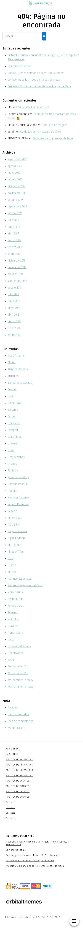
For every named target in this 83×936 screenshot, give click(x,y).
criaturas (13, 443)
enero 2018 (14, 335)
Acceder (12, 707)
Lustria (12, 565)
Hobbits (12, 491)
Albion (12, 362)
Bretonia (13, 409)
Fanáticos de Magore (54, 125)
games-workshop (18, 477)
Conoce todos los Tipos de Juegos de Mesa (34, 79)
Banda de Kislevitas (20, 382)
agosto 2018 (15, 287)
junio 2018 (14, 301)
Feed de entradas (18, 714)
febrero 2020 (15, 179)
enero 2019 (14, 254)
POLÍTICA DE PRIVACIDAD (19, 759)
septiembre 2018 (17, 281)
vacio (11, 659)
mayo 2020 (14, 172)
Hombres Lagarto (18, 497)
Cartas (12, 416)
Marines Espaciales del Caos (25, 585)
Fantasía (13, 470)
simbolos (13, 619)
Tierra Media (15, 632)
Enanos (12, 463)
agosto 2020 (15, 166)
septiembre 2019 (17, 206)
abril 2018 (13, 314)
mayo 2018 (14, 308)
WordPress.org (16, 728)
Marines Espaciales (19, 578)
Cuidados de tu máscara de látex (40, 131)
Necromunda (16, 599)
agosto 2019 (15, 213)
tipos (11, 639)
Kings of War (15, 551)
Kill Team (13, 545)
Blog (10, 396)
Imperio (12, 511)
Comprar (13, 430)
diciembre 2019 (16, 186)
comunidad (15, 436)
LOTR (10, 558)
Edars (11, 450)
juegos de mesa (17, 531)
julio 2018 (13, 294)
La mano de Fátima (19, 66)
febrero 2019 (15, 247)
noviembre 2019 (17, 193)
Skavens (13, 626)
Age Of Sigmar (16, 355)
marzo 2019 (14, 240)
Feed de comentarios (20, 721)
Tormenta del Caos (19, 646)
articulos (13, 376)
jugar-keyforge (17, 538)
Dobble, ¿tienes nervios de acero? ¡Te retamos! (36, 73)
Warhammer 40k (18, 666)
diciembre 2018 (17, 260)
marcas (12, 572)
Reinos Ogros (16, 605)
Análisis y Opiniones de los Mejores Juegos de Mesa (39, 86)
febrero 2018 (15, 328)
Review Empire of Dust (35, 107)
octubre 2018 (15, 274)
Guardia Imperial (18, 484)
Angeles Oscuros (18, 369)
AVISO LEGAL (13, 748)
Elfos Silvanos (16, 457)
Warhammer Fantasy (20, 680)
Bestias (12, 389)
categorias (14, 423)
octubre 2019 (15, 199)
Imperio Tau (15, 518)
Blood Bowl (15, 403)
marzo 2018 (14, 321)
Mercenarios (15, 592)
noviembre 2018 (17, 267)
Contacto (10, 802)
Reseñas (13, 612)
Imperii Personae (18, 504)
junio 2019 (14, 226)
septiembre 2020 (17, 159)
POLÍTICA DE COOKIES (17, 780)
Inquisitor (14, 524)
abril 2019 (13, 233)
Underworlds (16, 653)
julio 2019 (13, 220)
